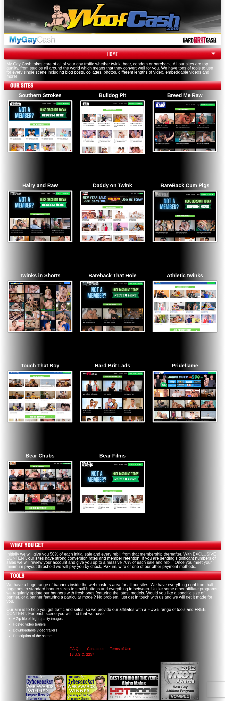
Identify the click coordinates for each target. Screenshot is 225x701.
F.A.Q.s (75, 649)
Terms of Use (120, 649)
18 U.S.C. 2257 (82, 654)
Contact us (95, 649)
